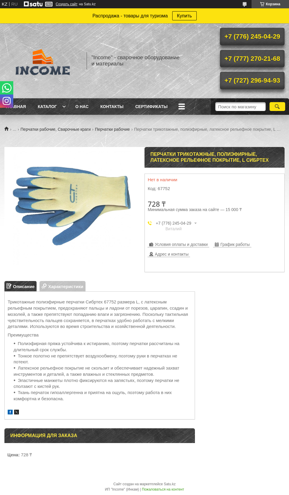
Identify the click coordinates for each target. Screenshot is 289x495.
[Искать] (277, 106)
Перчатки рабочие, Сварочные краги (56, 129)
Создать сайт (67, 4)
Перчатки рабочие (112, 129)
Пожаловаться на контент (163, 489)
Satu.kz (169, 484)
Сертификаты (151, 106)
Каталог (47, 106)
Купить (184, 15)
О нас (81, 106)
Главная (16, 106)
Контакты (111, 106)
